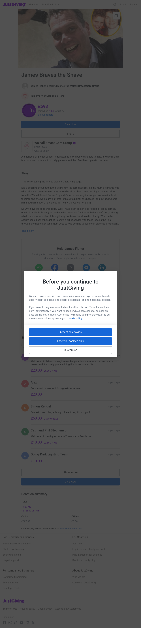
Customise (70, 350)
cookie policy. (75, 318)
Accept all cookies (71, 332)
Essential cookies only (70, 341)
